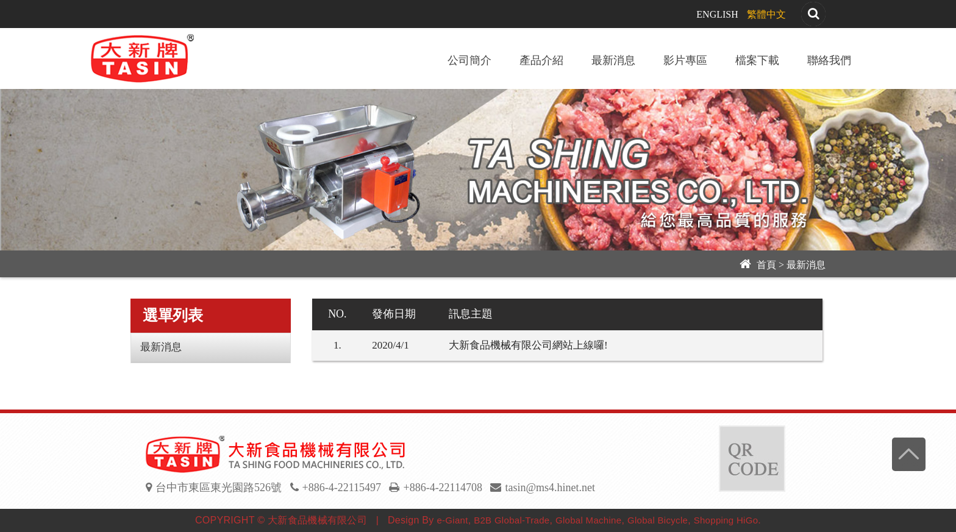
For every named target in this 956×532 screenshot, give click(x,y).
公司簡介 (469, 60)
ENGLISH (717, 14)
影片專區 (685, 60)
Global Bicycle (657, 520)
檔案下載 (757, 60)
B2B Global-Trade (511, 520)
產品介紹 (541, 60)
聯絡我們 (829, 60)
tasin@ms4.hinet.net (550, 487)
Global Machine (588, 520)
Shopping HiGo (726, 520)
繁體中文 (766, 14)
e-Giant (452, 520)
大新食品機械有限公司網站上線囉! (528, 345)
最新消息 (613, 60)
